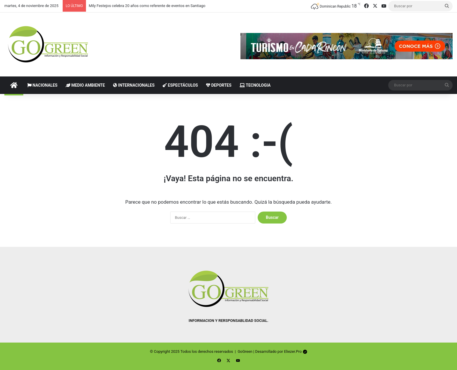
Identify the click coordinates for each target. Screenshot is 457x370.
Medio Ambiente (85, 85)
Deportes (218, 85)
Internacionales (133, 85)
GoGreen (245, 351)
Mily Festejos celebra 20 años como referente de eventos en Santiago (147, 6)
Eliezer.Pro (293, 351)
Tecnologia (255, 85)
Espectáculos (180, 85)
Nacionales (42, 85)
